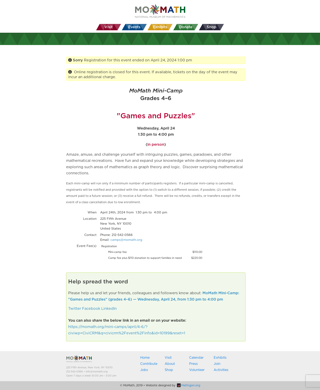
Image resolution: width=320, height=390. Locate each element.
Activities (221, 370)
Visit (168, 357)
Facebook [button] (91, 309)
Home (145, 357)
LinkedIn (109, 309)
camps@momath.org (126, 239)
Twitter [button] (74, 309)
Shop (169, 370)
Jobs (144, 370)
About (170, 363)
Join (217, 363)
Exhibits (220, 357)
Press (193, 363)
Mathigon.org (188, 385)
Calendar (196, 357)
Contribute (148, 363)
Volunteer (196, 370)
